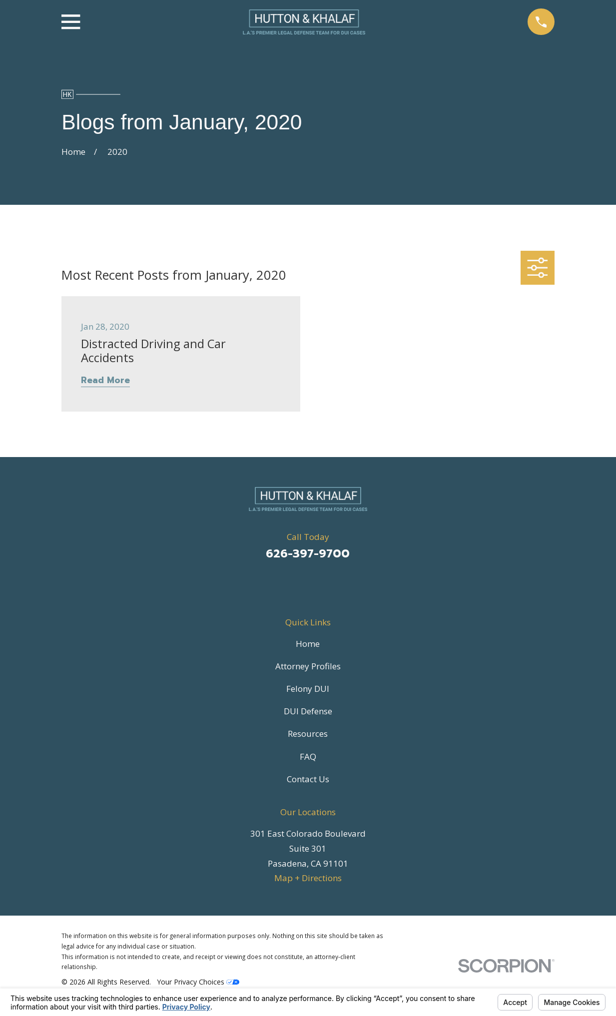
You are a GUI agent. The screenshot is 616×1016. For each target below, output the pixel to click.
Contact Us (308, 779)
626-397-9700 (308, 553)
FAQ (308, 756)
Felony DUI (307, 688)
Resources (308, 733)
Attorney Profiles (308, 666)
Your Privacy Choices (198, 982)
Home (308, 643)
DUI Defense (308, 711)
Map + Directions (308, 878)
